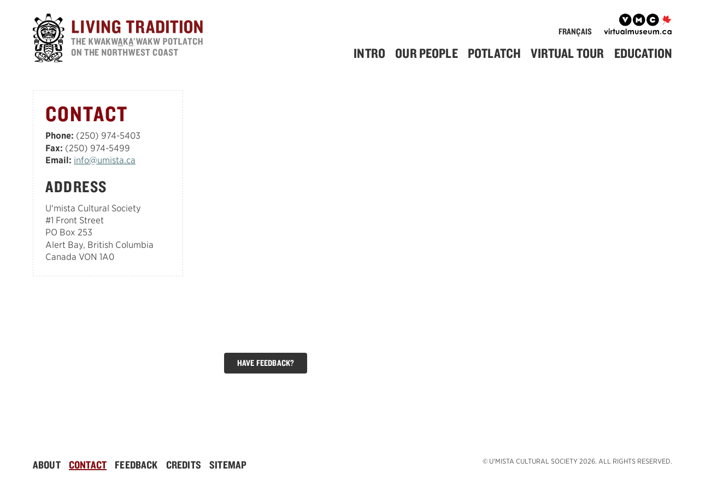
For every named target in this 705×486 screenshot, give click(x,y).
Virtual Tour (567, 53)
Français (575, 31)
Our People (426, 53)
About (47, 464)
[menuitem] (373, 53)
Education (643, 53)
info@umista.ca (105, 160)
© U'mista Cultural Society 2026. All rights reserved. (577, 461)
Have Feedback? (265, 363)
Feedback (136, 464)
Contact (88, 464)
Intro (369, 53)
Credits (183, 464)
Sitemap (227, 464)
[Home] (120, 40)
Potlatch (494, 53)
